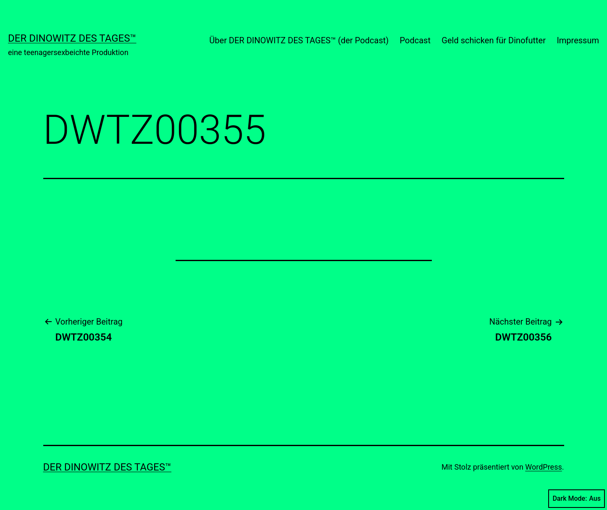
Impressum (578, 40)
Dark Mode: (576, 499)
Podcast (415, 40)
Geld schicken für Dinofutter (493, 40)
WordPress (543, 466)
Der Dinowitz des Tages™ (72, 38)
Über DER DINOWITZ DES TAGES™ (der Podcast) (299, 40)
